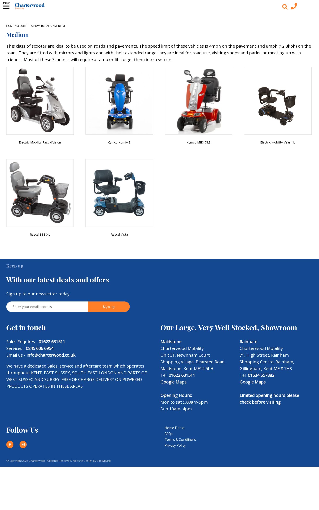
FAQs (169, 433)
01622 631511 (52, 341)
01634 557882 (261, 375)
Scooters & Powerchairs (34, 26)
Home (10, 26)
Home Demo (174, 427)
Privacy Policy (175, 445)
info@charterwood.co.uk (50, 355)
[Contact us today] (293, 7)
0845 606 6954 (39, 348)
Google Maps (173, 382)
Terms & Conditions (180, 439)
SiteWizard (104, 461)
